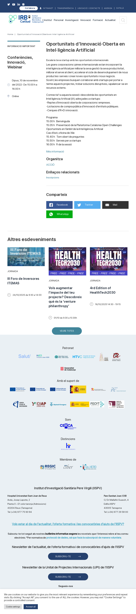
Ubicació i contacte (89, 8)
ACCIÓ (50, 164)
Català (120, 8)
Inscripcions (52, 177)
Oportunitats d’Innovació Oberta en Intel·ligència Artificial (45, 34)
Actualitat (110, 20)
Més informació (55, 151)
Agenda (108, 8)
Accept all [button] (31, 606)
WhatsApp (59, 214)
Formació (98, 20)
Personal (58, 20)
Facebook (58, 205)
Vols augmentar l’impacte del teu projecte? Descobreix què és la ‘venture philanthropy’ (65, 297)
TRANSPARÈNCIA (65, 8)
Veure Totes (67, 332)
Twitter (85, 205)
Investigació (72, 20)
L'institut (47, 20)
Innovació (86, 20)
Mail (111, 204)
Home (10, 34)
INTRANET (48, 8)
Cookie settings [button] (13, 606)
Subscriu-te (63, 556)
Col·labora (30, 8)
